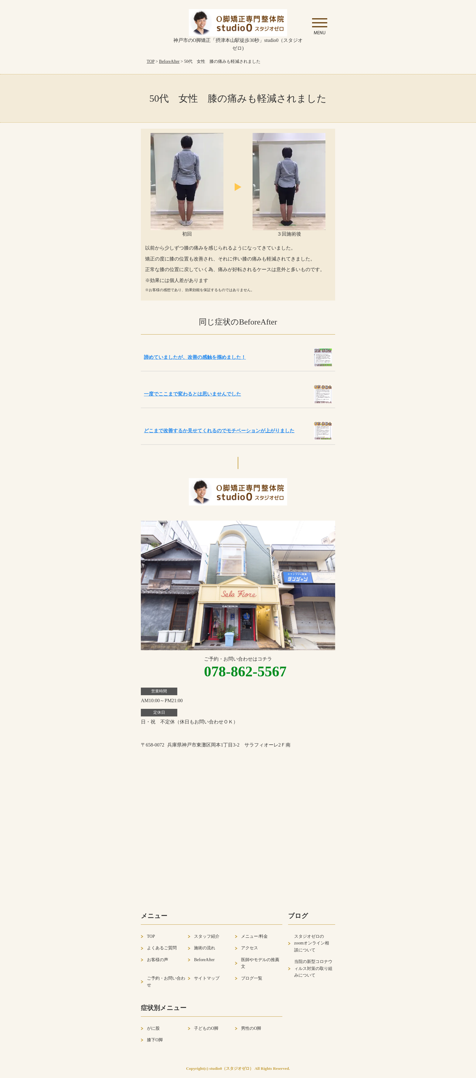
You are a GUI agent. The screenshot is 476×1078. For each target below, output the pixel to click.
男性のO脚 (251, 1028)
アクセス (249, 948)
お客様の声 (157, 959)
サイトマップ (206, 978)
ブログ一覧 (251, 978)
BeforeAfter (169, 61)
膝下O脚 (155, 1040)
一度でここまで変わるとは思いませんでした (192, 393)
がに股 (153, 1028)
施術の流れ (204, 948)
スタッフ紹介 (206, 936)
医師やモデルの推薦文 (260, 963)
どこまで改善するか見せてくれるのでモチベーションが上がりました (219, 430)
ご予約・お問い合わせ (166, 981)
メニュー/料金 (254, 936)
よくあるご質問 (162, 948)
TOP (151, 61)
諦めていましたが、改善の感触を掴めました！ (195, 357)
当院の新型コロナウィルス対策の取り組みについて (313, 968)
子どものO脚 (206, 1028)
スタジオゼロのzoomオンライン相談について (311, 943)
